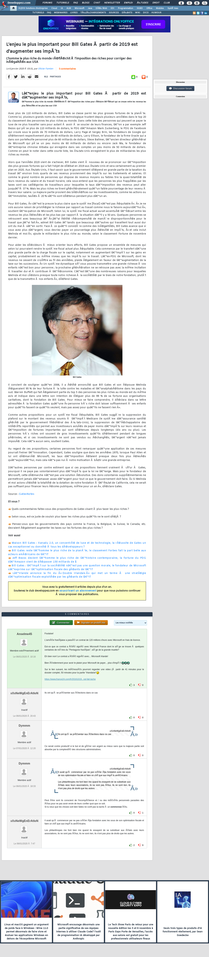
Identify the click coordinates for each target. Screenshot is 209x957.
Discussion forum (180, 88)
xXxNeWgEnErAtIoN (24, 693)
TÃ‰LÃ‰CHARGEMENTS (93, 12)
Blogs (86, 2)
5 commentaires (67, 69)
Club (166, 2)
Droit (156, 2)
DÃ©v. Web (101, 8)
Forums (47, 2)
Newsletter (112, 2)
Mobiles (160, 8)
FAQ (75, 2)
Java (90, 8)
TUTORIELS (38, 12)
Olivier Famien (45, 68)
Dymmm (24, 725)
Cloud (54, 8)
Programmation (125, 8)
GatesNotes (26, 494)
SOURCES (114, 12)
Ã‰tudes (143, 2)
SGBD (140, 8)
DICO (146, 12)
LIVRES (74, 12)
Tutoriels (62, 2)
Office (149, 8)
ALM (68, 8)
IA (62, 8)
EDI (112, 8)
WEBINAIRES (60, 12)
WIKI (137, 12)
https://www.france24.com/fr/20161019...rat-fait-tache (70, 679)
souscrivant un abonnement (78, 591)
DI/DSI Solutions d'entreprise (33, 8)
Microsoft (79, 8)
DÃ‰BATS (127, 12)
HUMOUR (156, 12)
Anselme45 (24, 634)
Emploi (128, 2)
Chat (96, 2)
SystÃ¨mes (173, 8)
